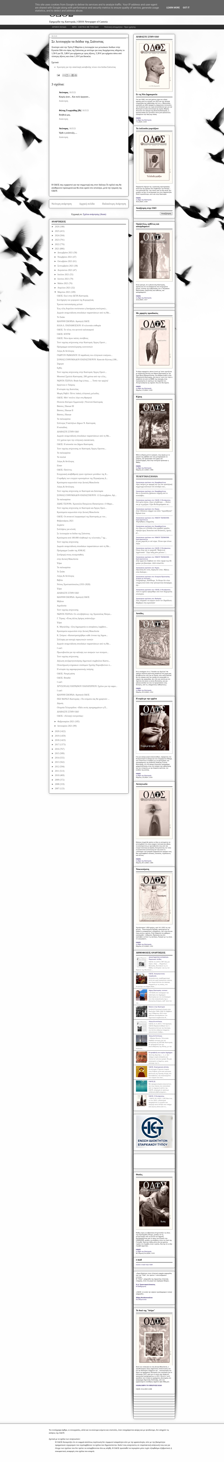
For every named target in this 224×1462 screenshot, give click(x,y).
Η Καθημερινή (141, 1286)
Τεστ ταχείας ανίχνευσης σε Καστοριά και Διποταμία (80, 491)
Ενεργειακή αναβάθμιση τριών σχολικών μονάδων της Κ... (82, 474)
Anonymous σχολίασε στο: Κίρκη (147, 509)
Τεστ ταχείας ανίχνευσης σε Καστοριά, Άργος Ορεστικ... (81, 448)
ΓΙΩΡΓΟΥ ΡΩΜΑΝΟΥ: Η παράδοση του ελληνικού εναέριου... (84, 355)
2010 (57, 775)
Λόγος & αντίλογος (155, 1021)
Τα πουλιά (61, 457)
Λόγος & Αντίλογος (65, 351)
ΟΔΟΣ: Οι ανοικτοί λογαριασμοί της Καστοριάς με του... (82, 516)
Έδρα (59, 563)
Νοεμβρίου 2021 (64, 257)
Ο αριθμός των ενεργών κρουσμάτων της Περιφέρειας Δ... (82, 478)
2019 (57, 736)
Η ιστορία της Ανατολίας (68, 389)
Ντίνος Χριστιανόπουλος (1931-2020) (73, 584)
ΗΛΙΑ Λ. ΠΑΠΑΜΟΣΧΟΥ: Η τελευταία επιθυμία (79, 325)
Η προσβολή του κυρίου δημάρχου (160, 1052)
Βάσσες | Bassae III (65, 406)
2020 (57, 731)
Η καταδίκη (62, 427)
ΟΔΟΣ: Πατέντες (64, 470)
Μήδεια (60, 601)
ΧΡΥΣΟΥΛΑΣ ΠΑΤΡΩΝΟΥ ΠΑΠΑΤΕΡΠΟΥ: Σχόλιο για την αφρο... (87, 686)
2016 (57, 749)
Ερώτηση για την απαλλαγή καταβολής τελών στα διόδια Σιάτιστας (86, 67)
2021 (57, 249)
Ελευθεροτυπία (141, 1299)
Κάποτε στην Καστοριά (157, 1007)
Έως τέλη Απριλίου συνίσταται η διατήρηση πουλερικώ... (82, 308)
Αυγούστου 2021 (65, 270)
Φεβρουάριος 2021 (65, 521)
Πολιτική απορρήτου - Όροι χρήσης (120, 27)
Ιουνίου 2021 (63, 279)
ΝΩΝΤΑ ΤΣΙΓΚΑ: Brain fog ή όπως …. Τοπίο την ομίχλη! (82, 381)
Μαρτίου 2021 (64, 292)
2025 (57, 231)
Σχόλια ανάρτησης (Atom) (94, 214)
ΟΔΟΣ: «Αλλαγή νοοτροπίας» (70, 716)
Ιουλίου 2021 (63, 274)
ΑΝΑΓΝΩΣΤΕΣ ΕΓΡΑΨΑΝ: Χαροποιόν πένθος (159, 958)
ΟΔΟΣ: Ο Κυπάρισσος (156, 1096)
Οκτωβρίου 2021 (65, 261)
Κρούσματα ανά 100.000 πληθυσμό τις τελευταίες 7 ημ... (82, 538)
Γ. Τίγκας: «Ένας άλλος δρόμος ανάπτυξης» (76, 618)
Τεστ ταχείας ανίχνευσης (68, 542)
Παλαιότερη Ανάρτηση (114, 203)
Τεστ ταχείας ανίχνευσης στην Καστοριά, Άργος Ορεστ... (82, 342)
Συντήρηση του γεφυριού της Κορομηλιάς (75, 300)
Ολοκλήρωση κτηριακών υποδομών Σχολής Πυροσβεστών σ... (84, 665)
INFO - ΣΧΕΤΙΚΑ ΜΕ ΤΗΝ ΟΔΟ (85, 27)
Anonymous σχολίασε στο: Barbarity (148, 598)
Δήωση (60, 703)
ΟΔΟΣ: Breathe (64, 678)
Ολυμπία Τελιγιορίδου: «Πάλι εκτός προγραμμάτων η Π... (82, 707)
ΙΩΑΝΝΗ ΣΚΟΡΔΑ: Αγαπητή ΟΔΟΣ (73, 321)
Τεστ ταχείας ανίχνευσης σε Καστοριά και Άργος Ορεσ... (82, 508)
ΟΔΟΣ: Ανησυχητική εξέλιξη (158, 1067)
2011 (57, 771)
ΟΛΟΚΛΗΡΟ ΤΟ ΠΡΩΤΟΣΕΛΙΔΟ (149, 1385)
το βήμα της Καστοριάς (144, 120)
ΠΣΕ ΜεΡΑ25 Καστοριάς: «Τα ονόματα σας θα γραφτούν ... (83, 699)
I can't (59, 648)
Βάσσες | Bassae (64, 414)
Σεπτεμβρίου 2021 (65, 266)
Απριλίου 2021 (64, 288)
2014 (57, 758)
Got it (186, 7)
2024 (57, 235)
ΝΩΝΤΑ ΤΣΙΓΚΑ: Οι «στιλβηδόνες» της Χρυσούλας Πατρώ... (84, 614)
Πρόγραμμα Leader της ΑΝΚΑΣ (71, 550)
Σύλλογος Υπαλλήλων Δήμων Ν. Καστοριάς (76, 423)
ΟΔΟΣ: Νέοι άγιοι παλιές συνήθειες (72, 338)
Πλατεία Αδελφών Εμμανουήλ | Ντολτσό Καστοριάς (80, 402)
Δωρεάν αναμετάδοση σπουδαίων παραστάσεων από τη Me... (84, 313)
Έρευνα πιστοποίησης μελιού (69, 304)
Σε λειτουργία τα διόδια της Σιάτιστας (73, 533)
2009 (57, 780)
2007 (57, 788)
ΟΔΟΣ (138, 118)
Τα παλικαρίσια (63, 419)
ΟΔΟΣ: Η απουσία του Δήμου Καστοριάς (75, 444)
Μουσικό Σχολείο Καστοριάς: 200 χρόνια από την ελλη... (82, 376)
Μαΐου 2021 (63, 283)
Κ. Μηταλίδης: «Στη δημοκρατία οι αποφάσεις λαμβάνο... (82, 627)
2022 (57, 244)
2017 (57, 744)
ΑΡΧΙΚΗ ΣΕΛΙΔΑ (59, 27)
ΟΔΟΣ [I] (152, 1081)
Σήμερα (60, 364)
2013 (57, 762)
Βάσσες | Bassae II (65, 410)
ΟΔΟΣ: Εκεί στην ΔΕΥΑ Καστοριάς (72, 296)
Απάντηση (63, 101)
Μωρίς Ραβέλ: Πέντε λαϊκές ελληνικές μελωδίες (78, 393)
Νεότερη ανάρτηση (61, 203)
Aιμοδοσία (61, 606)
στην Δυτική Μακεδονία (67, 559)
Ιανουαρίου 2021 (65, 726)
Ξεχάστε (60, 525)
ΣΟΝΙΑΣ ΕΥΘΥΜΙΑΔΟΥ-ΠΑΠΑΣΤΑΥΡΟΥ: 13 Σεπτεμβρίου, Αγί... (87, 495)
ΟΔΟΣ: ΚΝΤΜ (63, 334)
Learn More (173, 7)
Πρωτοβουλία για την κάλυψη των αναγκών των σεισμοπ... (83, 652)
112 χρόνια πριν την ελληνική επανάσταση (75, 440)
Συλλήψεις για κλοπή (66, 529)
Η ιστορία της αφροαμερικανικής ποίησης (75, 669)
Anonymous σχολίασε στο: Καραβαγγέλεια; (151, 482)
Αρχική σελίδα (87, 203)
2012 (57, 766)
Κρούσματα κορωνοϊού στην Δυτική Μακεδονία (78, 482)
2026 (57, 226)
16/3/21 (72, 92)
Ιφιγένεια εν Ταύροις (66, 385)
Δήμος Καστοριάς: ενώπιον (158, 990)
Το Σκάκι (61, 317)
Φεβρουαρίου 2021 (66, 721)
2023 (57, 240)
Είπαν (59, 465)
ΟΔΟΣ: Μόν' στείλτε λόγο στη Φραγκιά (74, 397)
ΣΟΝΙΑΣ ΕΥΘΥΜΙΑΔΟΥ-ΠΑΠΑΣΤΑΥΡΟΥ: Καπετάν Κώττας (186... (87, 359)
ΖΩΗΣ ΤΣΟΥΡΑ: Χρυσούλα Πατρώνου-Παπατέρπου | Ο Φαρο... (85, 504)
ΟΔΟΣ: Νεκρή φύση (66, 673)
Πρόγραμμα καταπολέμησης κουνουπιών (75, 347)
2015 (57, 753)
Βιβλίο (60, 580)
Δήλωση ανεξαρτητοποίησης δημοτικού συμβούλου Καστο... (83, 661)
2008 (57, 784)
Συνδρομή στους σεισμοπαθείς (70, 555)
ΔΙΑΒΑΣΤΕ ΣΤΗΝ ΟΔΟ (68, 432)
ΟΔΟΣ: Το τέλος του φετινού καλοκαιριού (75, 330)
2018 (57, 740)
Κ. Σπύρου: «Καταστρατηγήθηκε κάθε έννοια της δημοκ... (82, 635)
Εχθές (59, 368)
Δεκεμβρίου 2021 (65, 252)
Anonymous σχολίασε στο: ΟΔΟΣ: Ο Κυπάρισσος (153, 500)
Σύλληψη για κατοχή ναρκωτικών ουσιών (75, 639)
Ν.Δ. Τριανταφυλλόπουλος (145, 1284)
